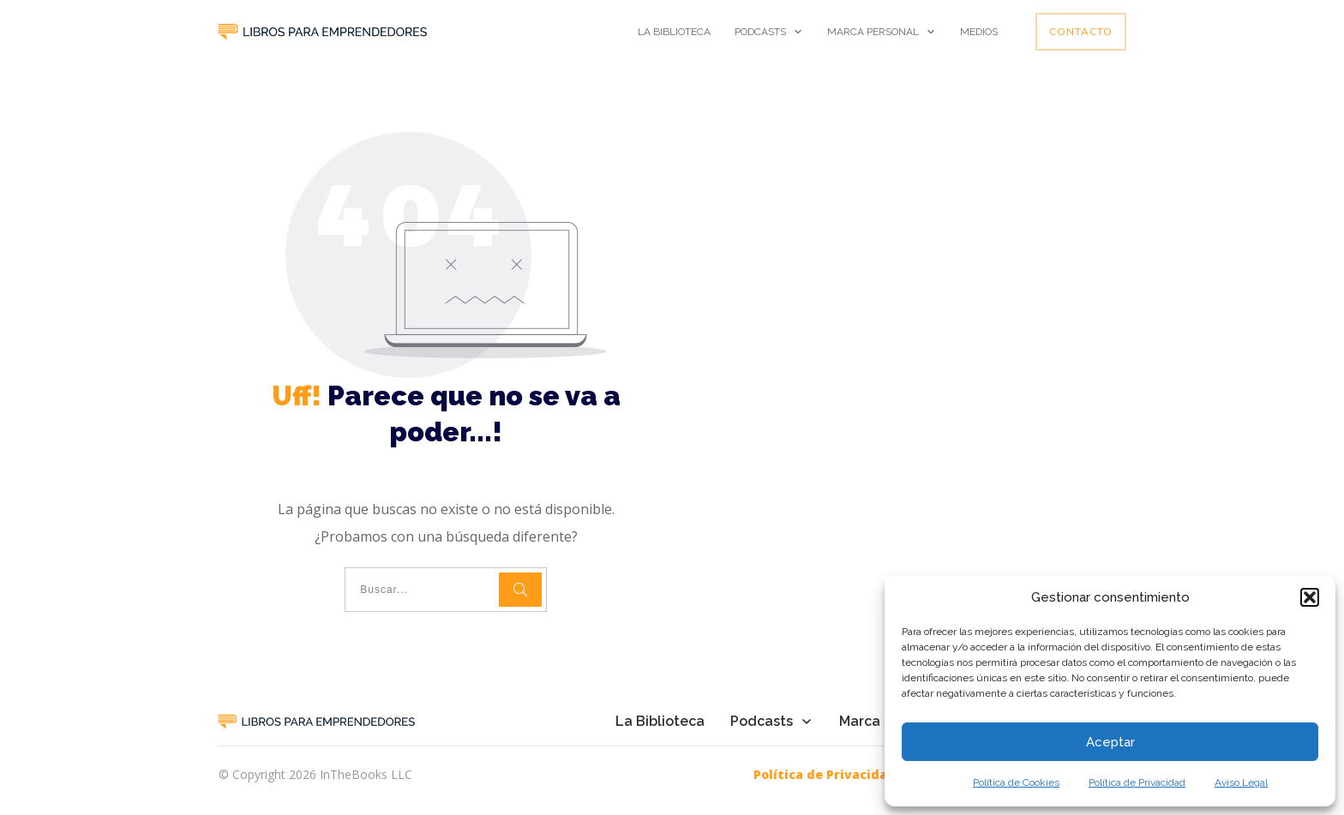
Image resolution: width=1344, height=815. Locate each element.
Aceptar (1110, 742)
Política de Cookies (1016, 782)
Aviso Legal (1241, 782)
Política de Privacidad (1137, 782)
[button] (1309, 597)
